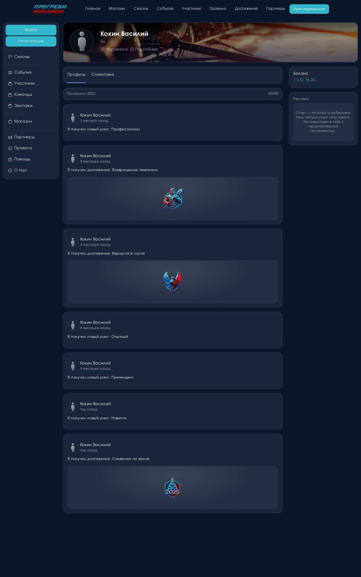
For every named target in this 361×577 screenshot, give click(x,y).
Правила (218, 9)
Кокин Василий (95, 115)
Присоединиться (309, 8)
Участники (191, 9)
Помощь (19, 159)
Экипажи (20, 106)
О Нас (17, 171)
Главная (92, 9)
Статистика (102, 75)
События (165, 9)
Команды (20, 95)
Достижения (246, 9)
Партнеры (275, 9)
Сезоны (141, 9)
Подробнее (144, 49)
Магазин (117, 9)
